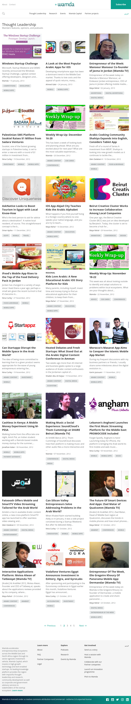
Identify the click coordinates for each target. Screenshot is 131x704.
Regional (50, 272)
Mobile (50, 89)
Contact (12, 4)
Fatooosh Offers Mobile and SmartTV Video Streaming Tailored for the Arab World (20, 504)
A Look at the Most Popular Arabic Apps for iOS (63, 65)
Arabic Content (54, 161)
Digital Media (97, 98)
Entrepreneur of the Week (102, 612)
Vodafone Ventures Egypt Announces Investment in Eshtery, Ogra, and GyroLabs (64, 575)
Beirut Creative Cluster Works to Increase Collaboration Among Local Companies (108, 209)
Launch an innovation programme (93, 670)
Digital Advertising (114, 93)
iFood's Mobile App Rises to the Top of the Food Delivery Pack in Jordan (20, 277)
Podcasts (64, 650)
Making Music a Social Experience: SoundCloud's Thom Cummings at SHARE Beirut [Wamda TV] (63, 428)
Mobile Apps (9, 90)
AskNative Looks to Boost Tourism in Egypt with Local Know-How (20, 209)
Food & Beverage (116, 164)
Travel (26, 235)
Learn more (17, 690)
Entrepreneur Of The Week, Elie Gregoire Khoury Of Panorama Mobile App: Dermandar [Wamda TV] (107, 577)
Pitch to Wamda (91, 676)
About (4, 4)
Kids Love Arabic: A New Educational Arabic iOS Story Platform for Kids (64, 280)
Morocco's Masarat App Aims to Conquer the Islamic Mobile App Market (108, 351)
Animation (95, 235)
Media (49, 463)
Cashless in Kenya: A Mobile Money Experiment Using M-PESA (20, 426)
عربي (126, 13)
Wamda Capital (75, 13)
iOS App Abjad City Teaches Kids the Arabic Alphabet (63, 207)
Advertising (96, 93)
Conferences (52, 165)
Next (81, 625)
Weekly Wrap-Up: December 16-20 (64, 136)
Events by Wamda (68, 659)
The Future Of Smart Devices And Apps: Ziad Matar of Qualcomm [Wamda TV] (107, 504)
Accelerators (53, 601)
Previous (51, 625)
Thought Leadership (37, 13)
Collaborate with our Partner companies (93, 663)
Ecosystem (51, 386)
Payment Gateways (12, 457)
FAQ (39, 654)
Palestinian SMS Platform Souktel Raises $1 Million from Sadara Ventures (21, 138)
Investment (9, 164)
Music (118, 456)
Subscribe (121, 4)
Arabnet (94, 530)
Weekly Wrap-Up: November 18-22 (107, 275)
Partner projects (91, 13)
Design (123, 235)
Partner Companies (45, 659)
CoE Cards (69, 161)
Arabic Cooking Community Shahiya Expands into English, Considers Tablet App (108, 138)
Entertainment (10, 534)
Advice (94, 299)
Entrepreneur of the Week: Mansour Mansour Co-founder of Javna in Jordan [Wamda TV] (109, 67)
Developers (25, 86)
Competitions (9, 86)
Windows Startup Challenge (20, 63)
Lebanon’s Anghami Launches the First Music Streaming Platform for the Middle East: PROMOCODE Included (108, 428)
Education (69, 232)
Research (53, 13)
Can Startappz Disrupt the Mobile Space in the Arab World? (19, 351)
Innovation (52, 534)
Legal (39, 664)
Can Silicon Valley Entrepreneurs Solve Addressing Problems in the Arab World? (63, 506)
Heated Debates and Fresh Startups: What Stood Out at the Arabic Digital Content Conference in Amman (64, 353)
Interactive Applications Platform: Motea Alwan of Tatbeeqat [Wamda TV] (18, 575)
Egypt (6, 235)
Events (63, 13)
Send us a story (90, 650)
